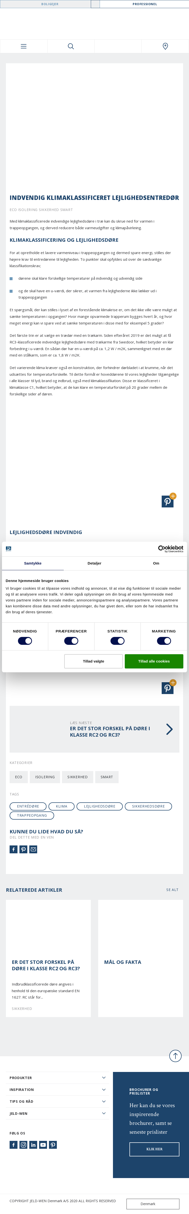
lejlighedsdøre (99, 806)
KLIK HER (154, 1149)
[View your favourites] (118, 46)
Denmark (142, 1204)
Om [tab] (156, 563)
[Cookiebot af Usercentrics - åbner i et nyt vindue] (161, 549)
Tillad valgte (93, 661)
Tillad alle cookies (154, 661)
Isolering (45, 777)
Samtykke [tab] (33, 563)
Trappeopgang (32, 815)
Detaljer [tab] (94, 563)
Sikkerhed (77, 777)
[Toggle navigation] (23, 46)
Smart (107, 777)
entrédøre (28, 806)
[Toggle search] (71, 46)
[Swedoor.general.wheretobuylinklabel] (165, 46)
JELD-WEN (19, 1113)
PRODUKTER (21, 1077)
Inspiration (22, 1089)
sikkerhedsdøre (148, 806)
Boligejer (49, 4)
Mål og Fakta (122, 962)
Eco (18, 777)
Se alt (172, 889)
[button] (167, 501)
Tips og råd (21, 1101)
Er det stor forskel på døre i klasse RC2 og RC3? (46, 965)
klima (61, 806)
